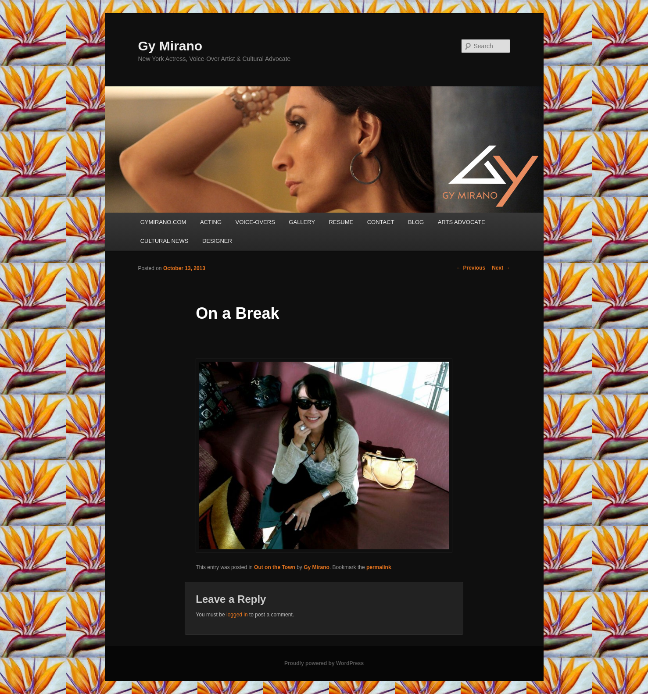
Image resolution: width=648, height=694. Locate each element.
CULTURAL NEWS (164, 241)
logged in (237, 615)
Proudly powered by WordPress (324, 663)
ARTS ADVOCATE (461, 222)
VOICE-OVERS (255, 222)
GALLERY (302, 222)
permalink (378, 567)
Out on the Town (274, 567)
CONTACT (380, 222)
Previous (470, 268)
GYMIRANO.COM (163, 222)
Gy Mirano (170, 46)
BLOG (416, 222)
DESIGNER (217, 241)
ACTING (211, 222)
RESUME (341, 222)
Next (501, 268)
